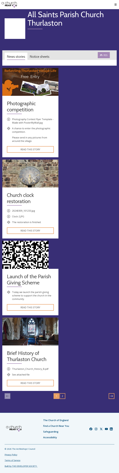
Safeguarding (50, 431)
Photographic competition (21, 106)
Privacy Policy (11, 454)
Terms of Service (12, 460)
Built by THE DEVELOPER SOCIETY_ (21, 466)
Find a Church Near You (56, 426)
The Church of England (55, 420)
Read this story (30, 149)
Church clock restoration (20, 198)
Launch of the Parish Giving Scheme (29, 279)
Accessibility (50, 437)
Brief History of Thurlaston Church (26, 356)
